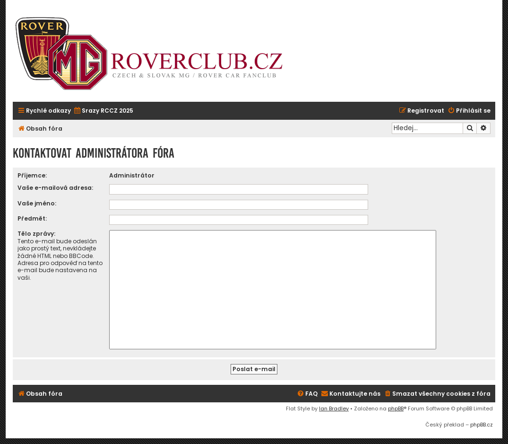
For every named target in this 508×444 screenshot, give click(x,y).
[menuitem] (103, 111)
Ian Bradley (334, 408)
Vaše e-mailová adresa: (55, 188)
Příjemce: (32, 175)
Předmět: (32, 218)
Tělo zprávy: (36, 234)
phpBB (396, 408)
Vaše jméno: (36, 203)
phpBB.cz (481, 424)
